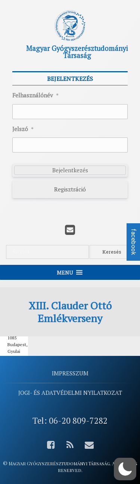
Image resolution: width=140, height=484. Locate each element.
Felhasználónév (35, 95)
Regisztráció (70, 189)
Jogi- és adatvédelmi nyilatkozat (70, 392)
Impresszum (70, 373)
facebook (133, 242)
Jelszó (23, 129)
